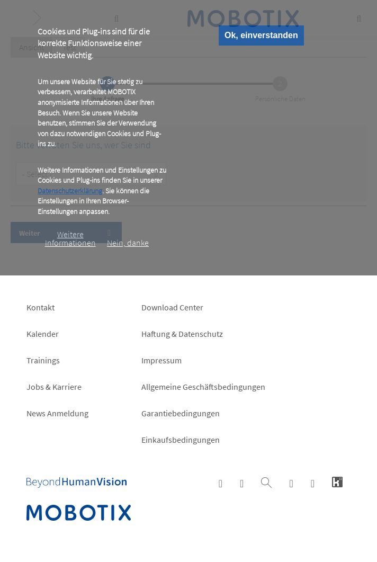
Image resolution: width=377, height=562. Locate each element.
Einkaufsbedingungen (180, 439)
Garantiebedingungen (180, 413)
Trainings (43, 360)
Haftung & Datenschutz (182, 333)
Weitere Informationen (70, 238)
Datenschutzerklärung (70, 190)
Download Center (172, 307)
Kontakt (40, 307)
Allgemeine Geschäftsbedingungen (203, 386)
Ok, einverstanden (261, 35)
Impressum (161, 360)
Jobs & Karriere (54, 386)
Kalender (42, 333)
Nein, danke (128, 242)
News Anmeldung (57, 413)
